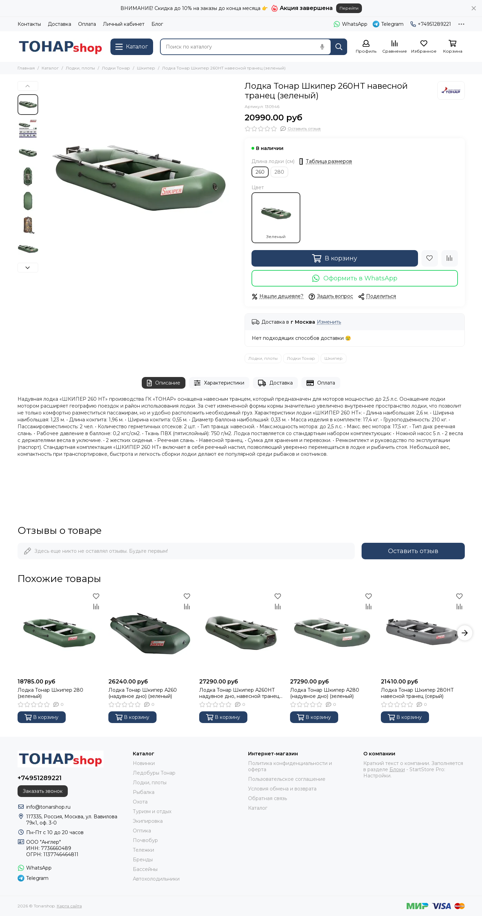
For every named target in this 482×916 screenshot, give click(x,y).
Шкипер (146, 68)
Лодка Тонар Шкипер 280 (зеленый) (50, 693)
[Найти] (339, 47)
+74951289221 (430, 24)
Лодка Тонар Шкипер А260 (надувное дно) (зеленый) (142, 693)
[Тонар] (451, 90)
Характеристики (219, 383)
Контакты (29, 24)
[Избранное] (424, 47)
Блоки (397, 769)
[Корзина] (453, 47)
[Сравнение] (394, 47)
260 (260, 172)
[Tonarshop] (61, 46)
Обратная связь (267, 798)
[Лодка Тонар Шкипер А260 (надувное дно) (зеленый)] (150, 633)
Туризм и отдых (152, 811)
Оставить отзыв (413, 551)
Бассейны (145, 869)
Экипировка (148, 821)
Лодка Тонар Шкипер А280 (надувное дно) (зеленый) (324, 693)
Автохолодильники (156, 879)
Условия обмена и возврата (282, 789)
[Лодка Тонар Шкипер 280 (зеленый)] (59, 633)
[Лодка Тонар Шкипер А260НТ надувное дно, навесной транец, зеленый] (241, 633)
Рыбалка (143, 792)
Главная (26, 68)
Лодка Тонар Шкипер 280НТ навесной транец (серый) (417, 693)
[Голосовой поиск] (322, 47)
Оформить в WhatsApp (354, 278)
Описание (163, 383)
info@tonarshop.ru (48, 807)
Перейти (349, 8)
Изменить (329, 322)
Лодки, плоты (80, 68)
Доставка (59, 24)
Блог (157, 24)
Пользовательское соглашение (286, 779)
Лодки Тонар (116, 68)
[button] (28, 86)
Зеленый (276, 217)
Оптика (142, 831)
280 (279, 172)
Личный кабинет (123, 24)
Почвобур (145, 840)
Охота (140, 802)
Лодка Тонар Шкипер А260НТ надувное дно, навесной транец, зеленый (239, 693)
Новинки (144, 763)
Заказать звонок (43, 791)
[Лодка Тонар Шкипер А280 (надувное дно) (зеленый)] (332, 633)
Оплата (87, 24)
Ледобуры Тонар (154, 773)
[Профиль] (366, 47)
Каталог (50, 68)
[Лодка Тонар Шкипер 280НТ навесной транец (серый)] (423, 633)
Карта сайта (69, 905)
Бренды (143, 859)
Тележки (143, 850)
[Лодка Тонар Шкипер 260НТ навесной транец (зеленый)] (140, 179)
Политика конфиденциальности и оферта (290, 766)
